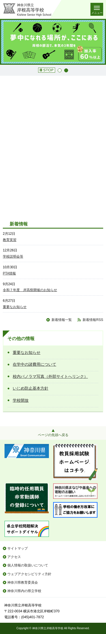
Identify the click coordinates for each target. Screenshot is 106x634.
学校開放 (21, 400)
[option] (53, 42)
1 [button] (60, 70)
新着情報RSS (93, 320)
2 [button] (66, 70)
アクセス (14, 557)
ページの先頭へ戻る (53, 435)
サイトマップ (17, 548)
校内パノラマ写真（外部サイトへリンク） (50, 376)
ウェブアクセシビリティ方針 (29, 574)
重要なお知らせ (15, 307)
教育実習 (9, 240)
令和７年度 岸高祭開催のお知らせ (30, 290)
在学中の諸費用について (34, 364)
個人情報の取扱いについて (27, 565)
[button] (46, 70)
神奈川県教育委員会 (22, 582)
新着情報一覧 (61, 320)
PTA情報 (9, 273)
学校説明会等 (13, 256)
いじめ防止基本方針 (30, 388)
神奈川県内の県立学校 (24, 591)
